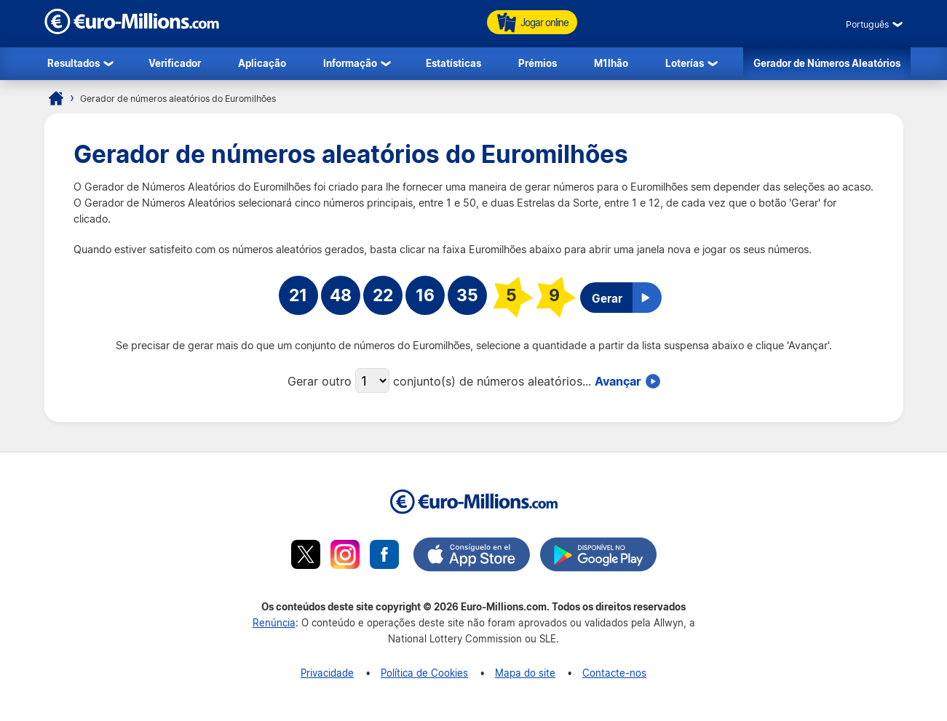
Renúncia (274, 622)
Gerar (607, 298)
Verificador (174, 63)
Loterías (684, 63)
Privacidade (327, 672)
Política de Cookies (424, 672)
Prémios (537, 63)
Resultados (73, 63)
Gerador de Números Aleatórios (826, 63)
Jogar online (532, 22)
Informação (350, 63)
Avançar (618, 381)
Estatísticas (453, 63)
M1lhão (611, 63)
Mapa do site (525, 672)
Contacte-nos (614, 672)
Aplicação (262, 63)
